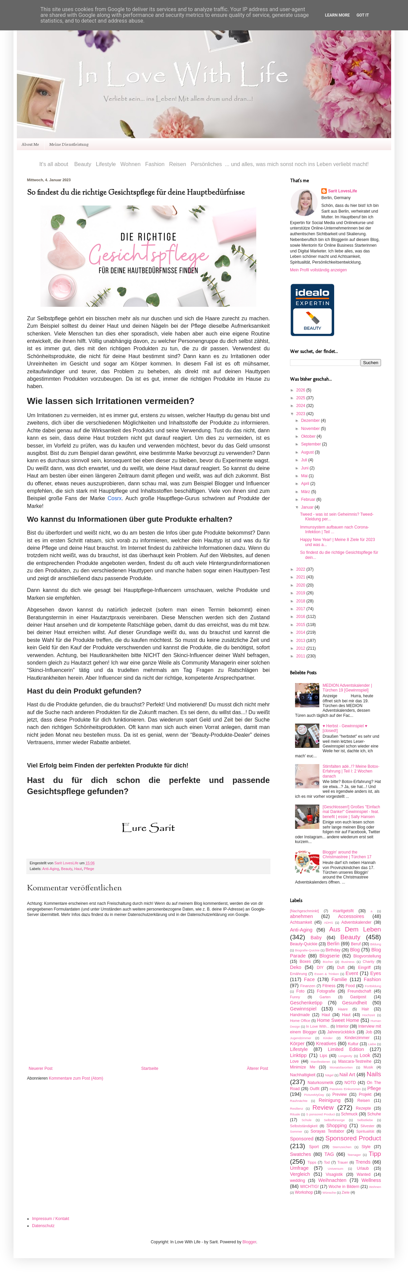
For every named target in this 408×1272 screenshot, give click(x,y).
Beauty (66, 869)
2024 (301, 405)
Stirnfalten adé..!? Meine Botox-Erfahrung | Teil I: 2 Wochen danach (351, 771)
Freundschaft (359, 991)
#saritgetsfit (343, 911)
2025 (301, 398)
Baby (316, 937)
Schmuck (349, 1114)
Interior (342, 1026)
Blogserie (329, 955)
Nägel (329, 1075)
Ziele (345, 1192)
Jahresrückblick (341, 1032)
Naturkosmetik (320, 1082)
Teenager (354, 1155)
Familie (339, 979)
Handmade (300, 1014)
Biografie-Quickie (307, 950)
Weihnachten (332, 1180)
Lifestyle (299, 1049)
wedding (297, 1180)
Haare (343, 1009)
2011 (301, 656)
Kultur (353, 1043)
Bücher (328, 962)
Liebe (372, 1044)
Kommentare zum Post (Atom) (76, 1078)
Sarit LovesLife (66, 863)
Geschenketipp (306, 1002)
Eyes (375, 973)
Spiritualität (365, 1131)
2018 (301, 601)
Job (369, 1032)
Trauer (342, 1162)
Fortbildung (373, 986)
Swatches (300, 1154)
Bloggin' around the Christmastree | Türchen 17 (347, 854)
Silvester (367, 1126)
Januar (308, 507)
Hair (365, 1009)
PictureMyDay (314, 1095)
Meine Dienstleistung (69, 144)
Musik (368, 1067)
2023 (301, 413)
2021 (301, 577)
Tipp (375, 1153)
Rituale (295, 1114)
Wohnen (375, 1187)
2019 (301, 593)
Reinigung (330, 1100)
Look (365, 1055)
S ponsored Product (320, 1114)
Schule (306, 1120)
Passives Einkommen (345, 1089)
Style (366, 1146)
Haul (326, 1014)
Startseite (149, 1068)
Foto (300, 991)
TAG (329, 1154)
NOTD (350, 1082)
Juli (304, 460)
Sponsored (302, 1138)
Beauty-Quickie (303, 944)
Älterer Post (257, 1068)
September (311, 444)
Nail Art (347, 1074)
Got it (362, 15)
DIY (320, 967)
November (311, 428)
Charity (368, 961)
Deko (295, 967)
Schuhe (374, 1114)
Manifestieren (320, 1061)
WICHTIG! (309, 1186)
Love (294, 1061)
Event (352, 973)
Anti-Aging (50, 869)
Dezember (311, 420)
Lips (323, 1055)
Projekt (365, 1094)
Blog (355, 949)
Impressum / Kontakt (50, 1218)
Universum (335, 1168)
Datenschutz (43, 1225)
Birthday (332, 950)
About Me (30, 144)
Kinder (328, 1038)
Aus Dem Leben (355, 929)
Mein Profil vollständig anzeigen (318, 270)
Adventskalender (356, 922)
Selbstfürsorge (334, 1120)
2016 (301, 616)
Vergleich (300, 1174)
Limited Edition (346, 1049)
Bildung (375, 944)
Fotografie (326, 991)
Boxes (305, 961)
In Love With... (317, 1026)
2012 (301, 648)
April (305, 483)
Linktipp (298, 1055)
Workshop (304, 1192)
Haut (78, 869)
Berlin (333, 943)
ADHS (328, 922)
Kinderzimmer (357, 1037)
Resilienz (296, 1108)
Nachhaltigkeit (302, 1075)
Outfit (315, 1088)
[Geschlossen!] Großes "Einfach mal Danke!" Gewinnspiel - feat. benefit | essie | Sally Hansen (351, 812)
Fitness (329, 985)
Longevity (345, 1056)
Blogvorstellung (367, 956)
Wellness (371, 1180)
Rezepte (363, 1108)
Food (350, 985)
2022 (301, 569)
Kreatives (326, 1043)
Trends (363, 1162)
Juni (305, 468)
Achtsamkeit (301, 922)
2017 (301, 608)
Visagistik (334, 1174)
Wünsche (329, 1192)
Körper (297, 1043)
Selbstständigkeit (304, 1126)
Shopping (336, 1125)
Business (347, 962)
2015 (301, 624)
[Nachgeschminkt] (304, 911)
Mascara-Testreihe (355, 1061)
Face (309, 979)
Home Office (300, 1021)
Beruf (356, 944)
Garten (325, 997)
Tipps (312, 1162)
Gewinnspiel (303, 1008)
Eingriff (364, 967)
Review (322, 1107)
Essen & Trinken (326, 974)
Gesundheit (354, 1002)
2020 (301, 585)
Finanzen (307, 986)
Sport (314, 1146)
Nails (374, 1074)
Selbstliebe (365, 1120)
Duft (341, 967)
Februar (308, 499)
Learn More (337, 15)
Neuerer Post (41, 1068)
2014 (301, 632)
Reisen (363, 1100)
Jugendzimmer (300, 1038)
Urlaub (363, 1168)
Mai (305, 475)
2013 (301, 640)
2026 (301, 390)
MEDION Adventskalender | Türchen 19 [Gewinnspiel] (347, 688)
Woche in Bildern (343, 1186)
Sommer (296, 1131)
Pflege (89, 869)
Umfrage (299, 1168)
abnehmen (301, 916)
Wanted (364, 1174)
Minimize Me (302, 1067)
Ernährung (298, 974)
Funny (295, 997)
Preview (339, 1094)
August (308, 452)
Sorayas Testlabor (327, 1131)
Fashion (372, 979)
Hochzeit (368, 1015)
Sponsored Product (353, 1138)
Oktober (309, 436)
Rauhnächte (299, 1101)
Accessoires (351, 916)
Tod (326, 1162)
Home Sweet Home (338, 1020)
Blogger (249, 1242)
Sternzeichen (341, 1147)
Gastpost (358, 997)
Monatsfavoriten (341, 1067)
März (306, 491)
